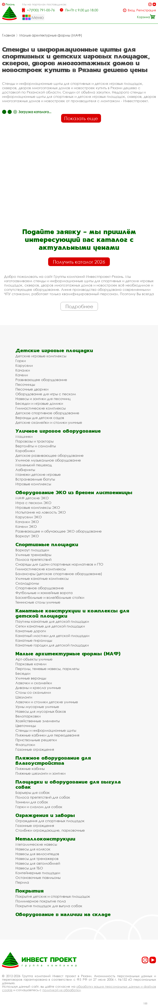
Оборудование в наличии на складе (63, 914)
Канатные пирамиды (33, 640)
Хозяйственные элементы (37, 721)
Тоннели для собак (31, 802)
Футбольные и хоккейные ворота (44, 592)
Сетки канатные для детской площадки (50, 626)
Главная (8, 35)
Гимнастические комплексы (40, 408)
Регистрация (146, 10)
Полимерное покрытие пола (40, 901)
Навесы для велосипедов (37, 854)
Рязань (10, 4)
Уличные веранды (30, 678)
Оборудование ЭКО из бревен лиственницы (73, 492)
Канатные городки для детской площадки (52, 645)
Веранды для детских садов (39, 417)
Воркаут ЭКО (27, 536)
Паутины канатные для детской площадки (52, 621)
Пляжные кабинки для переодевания (47, 735)
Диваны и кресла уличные (38, 687)
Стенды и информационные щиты (45, 730)
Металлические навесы (36, 844)
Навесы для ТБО (29, 868)
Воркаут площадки (32, 550)
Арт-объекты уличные (33, 659)
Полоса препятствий (33, 559)
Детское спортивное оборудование (47, 413)
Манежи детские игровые (38, 474)
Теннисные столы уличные (37, 602)
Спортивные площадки (46, 544)
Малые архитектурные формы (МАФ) (50, 35)
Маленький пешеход (33, 465)
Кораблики (25, 450)
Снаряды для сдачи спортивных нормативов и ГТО (59, 564)
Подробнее (79, 306)
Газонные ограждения (34, 749)
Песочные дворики (31, 389)
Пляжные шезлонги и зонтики (40, 773)
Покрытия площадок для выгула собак (48, 906)
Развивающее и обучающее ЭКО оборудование (58, 531)
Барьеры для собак (32, 792)
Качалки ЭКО (27, 521)
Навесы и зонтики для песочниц (43, 398)
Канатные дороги (30, 631)
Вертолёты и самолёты (35, 446)
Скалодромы (27, 583)
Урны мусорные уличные (37, 706)
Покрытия (29, 890)
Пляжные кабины (30, 768)
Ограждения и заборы (45, 815)
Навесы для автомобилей (37, 863)
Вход (131, 10)
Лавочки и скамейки (33, 683)
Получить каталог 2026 (79, 262)
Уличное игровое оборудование (58, 430)
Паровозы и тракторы (34, 441)
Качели (21, 375)
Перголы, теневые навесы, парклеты (47, 668)
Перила (22, 882)
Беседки (22, 673)
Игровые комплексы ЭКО (37, 507)
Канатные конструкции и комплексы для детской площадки (72, 613)
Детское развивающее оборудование (49, 455)
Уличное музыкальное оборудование (48, 460)
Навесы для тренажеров (36, 858)
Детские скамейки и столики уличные (48, 422)
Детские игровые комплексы (40, 356)
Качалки (22, 370)
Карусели (24, 365)
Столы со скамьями (33, 692)
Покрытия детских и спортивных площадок (52, 896)
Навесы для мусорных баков (40, 711)
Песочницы (25, 384)
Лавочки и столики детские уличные (46, 702)
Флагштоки (25, 744)
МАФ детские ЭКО (32, 498)
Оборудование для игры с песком (45, 394)
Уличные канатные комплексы (42, 578)
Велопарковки (28, 716)
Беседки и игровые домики (39, 403)
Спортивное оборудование (39, 588)
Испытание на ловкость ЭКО (40, 512)
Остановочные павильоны (37, 877)
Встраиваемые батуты (35, 479)
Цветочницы (25, 725)
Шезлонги (23, 697)
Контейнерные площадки (37, 873)
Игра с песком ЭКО (33, 502)
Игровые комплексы (33, 484)
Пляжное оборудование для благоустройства (53, 760)
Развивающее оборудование (41, 379)
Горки (20, 360)
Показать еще (81, 118)
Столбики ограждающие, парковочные (50, 830)
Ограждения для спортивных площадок (50, 821)
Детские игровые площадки (54, 350)
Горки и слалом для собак (38, 806)
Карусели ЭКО (28, 517)
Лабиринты (25, 469)
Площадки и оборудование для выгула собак (68, 784)
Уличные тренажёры (33, 554)
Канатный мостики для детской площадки (52, 635)
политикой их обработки (61, 990)
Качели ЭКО (26, 526)
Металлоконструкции (45, 838)
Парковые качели (30, 664)
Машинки (24, 436)
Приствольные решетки (36, 740)
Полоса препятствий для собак (42, 797)
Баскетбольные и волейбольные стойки (49, 597)
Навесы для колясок (32, 849)
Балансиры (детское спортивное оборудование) (58, 573)
